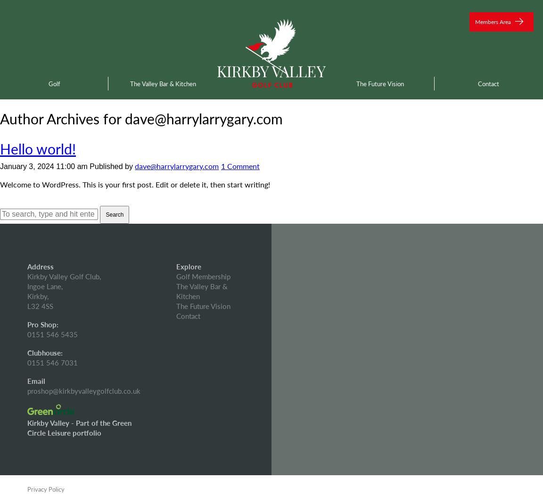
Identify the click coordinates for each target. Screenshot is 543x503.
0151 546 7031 (52, 362)
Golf (54, 83)
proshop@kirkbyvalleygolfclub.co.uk (83, 391)
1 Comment (240, 166)
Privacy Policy (46, 489)
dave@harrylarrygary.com (177, 166)
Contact (488, 83)
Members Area (499, 22)
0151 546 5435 (52, 334)
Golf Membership (203, 276)
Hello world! (38, 149)
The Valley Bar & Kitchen (163, 83)
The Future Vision (380, 83)
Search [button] (114, 214)
